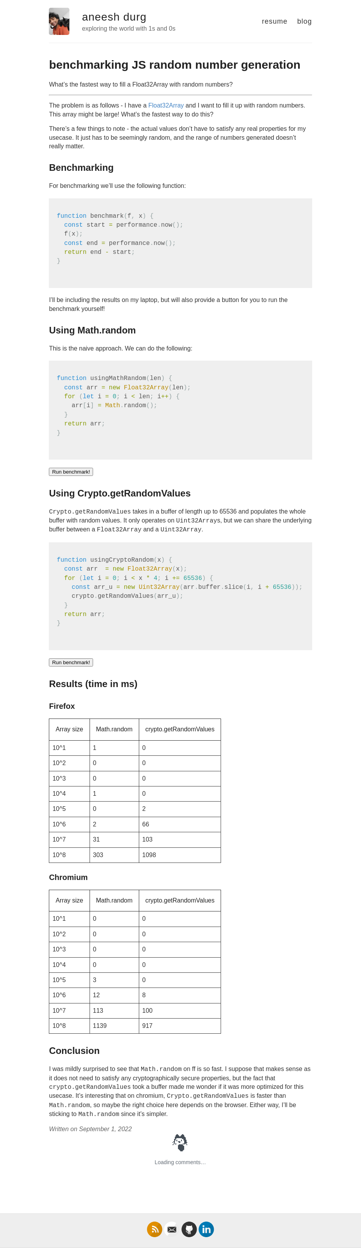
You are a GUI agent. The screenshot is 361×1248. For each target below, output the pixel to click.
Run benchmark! (71, 472)
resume (275, 21)
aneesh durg (114, 17)
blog (304, 21)
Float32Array (166, 105)
